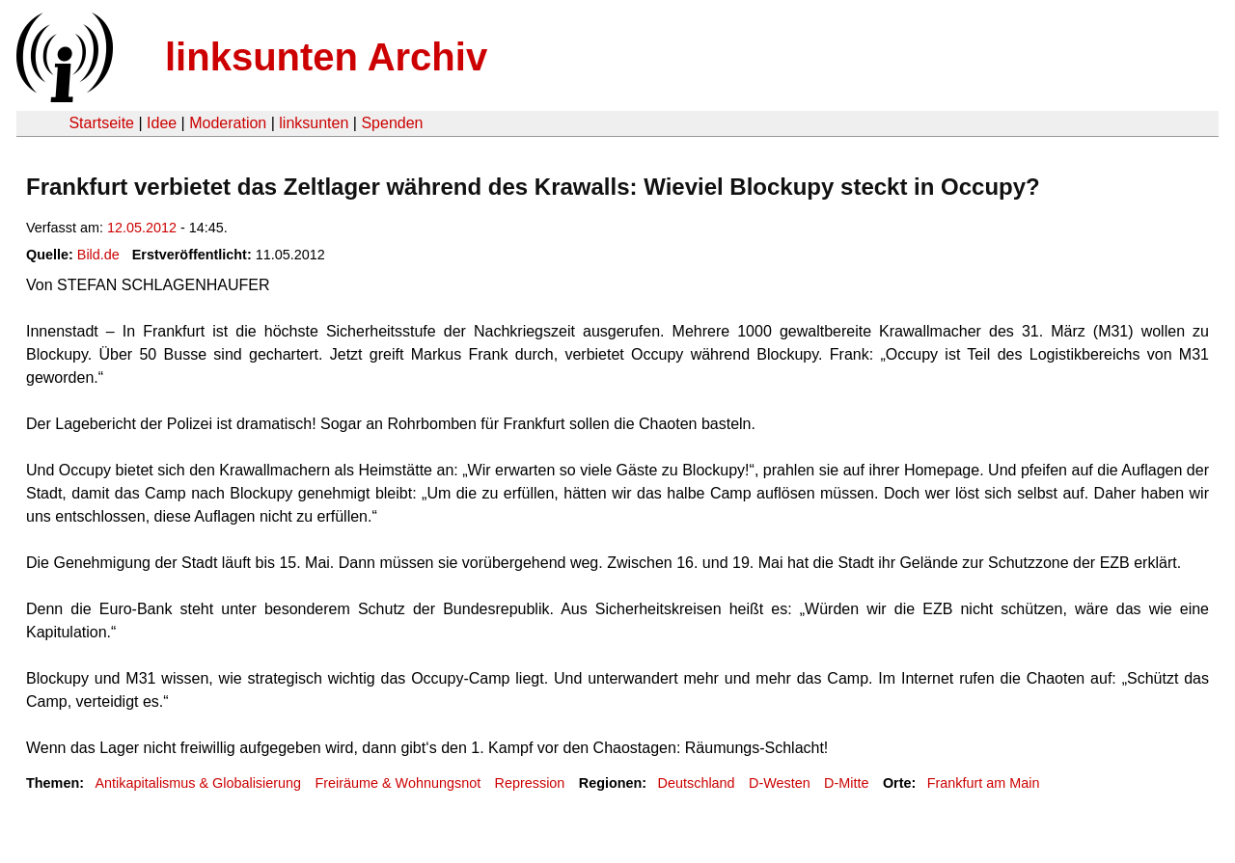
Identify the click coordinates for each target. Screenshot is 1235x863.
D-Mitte (846, 783)
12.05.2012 (142, 227)
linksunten (313, 123)
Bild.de (98, 254)
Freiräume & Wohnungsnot (397, 783)
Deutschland (696, 783)
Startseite (101, 123)
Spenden (392, 123)
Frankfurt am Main (983, 783)
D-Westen (779, 783)
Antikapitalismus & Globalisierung (198, 783)
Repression (530, 783)
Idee (162, 123)
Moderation (227, 123)
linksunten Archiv (326, 57)
